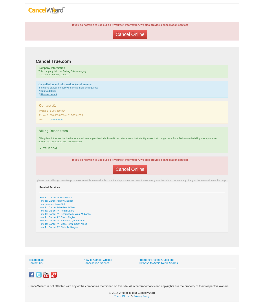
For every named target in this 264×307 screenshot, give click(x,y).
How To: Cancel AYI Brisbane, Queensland (62, 220)
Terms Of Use (122, 296)
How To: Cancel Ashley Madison (56, 200)
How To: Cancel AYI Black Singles (57, 217)
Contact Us (35, 263)
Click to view (56, 119)
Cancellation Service (96, 263)
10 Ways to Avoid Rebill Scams (158, 263)
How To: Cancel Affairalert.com (55, 197)
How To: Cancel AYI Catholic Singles (58, 227)
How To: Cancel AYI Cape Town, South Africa (63, 224)
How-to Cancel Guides (97, 259)
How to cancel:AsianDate (52, 204)
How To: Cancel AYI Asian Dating (56, 210)
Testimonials (36, 259)
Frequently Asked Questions (156, 259)
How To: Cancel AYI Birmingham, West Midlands (65, 214)
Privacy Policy (142, 296)
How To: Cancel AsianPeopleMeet (57, 207)
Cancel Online (130, 34)
